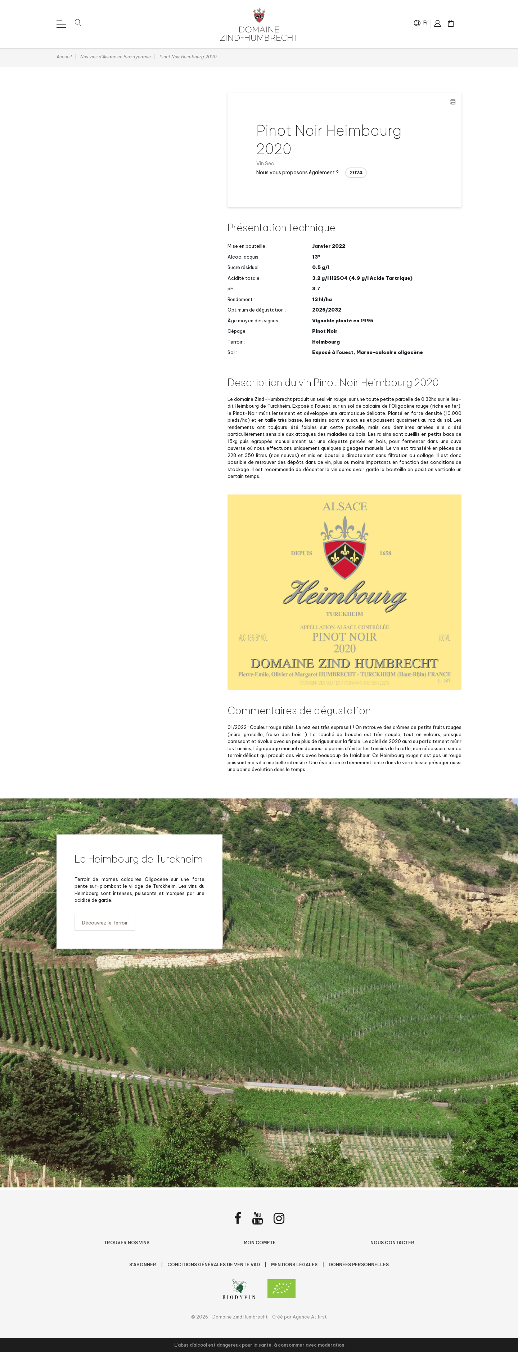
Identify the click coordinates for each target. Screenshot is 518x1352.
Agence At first (310, 1317)
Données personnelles (359, 1264)
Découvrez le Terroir (105, 925)
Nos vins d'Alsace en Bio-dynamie (115, 59)
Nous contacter (392, 1242)
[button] (78, 25)
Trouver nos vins (126, 1242)
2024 (356, 175)
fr (425, 23)
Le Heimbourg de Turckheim (139, 861)
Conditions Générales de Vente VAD (214, 1264)
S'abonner (143, 1264)
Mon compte (260, 1242)
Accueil (64, 59)
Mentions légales (295, 1264)
